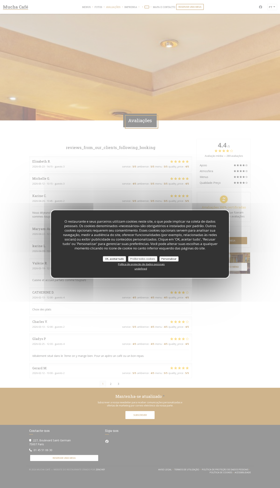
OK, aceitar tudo (114, 259)
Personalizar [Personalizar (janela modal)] (169, 259)
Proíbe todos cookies (142, 259)
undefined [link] (141, 268)
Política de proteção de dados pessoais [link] (141, 264)
